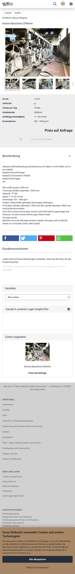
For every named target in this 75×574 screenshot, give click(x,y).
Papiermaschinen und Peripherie (17, 517)
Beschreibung (11, 156)
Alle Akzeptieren (37, 559)
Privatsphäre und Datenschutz (16, 448)
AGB (4, 415)
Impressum (7, 404)
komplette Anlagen (11, 526)
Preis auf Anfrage (59, 130)
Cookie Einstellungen (11, 459)
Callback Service (10, 454)
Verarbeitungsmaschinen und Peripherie (20, 520)
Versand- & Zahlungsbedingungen (17, 421)
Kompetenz (7, 437)
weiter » (18, 13)
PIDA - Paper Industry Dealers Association (21, 443)
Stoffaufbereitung (10, 514)
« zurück (8, 13)
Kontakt (6, 410)
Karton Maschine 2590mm (37, 366)
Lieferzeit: (7, 103)
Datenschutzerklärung (20, 553)
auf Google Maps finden (13, 496)
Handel (5, 432)
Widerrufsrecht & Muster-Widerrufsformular (22, 426)
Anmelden (7, 269)
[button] (10, 238)
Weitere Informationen (37, 567)
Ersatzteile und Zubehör (13, 523)
